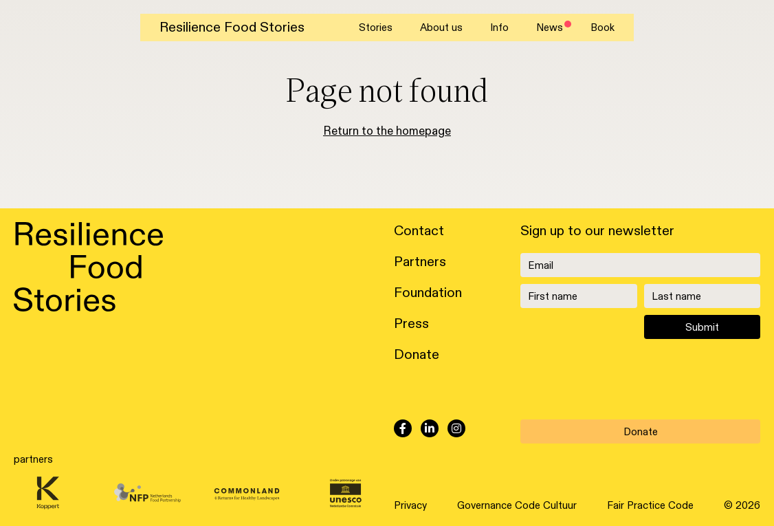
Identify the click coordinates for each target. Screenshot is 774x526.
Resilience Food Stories (232, 27)
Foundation (428, 293)
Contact (419, 231)
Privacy (410, 505)
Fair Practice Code (650, 505)
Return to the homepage (387, 131)
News (549, 27)
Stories (375, 27)
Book (602, 27)
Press (411, 324)
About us (441, 27)
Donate (416, 355)
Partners (420, 262)
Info (499, 27)
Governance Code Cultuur (517, 505)
